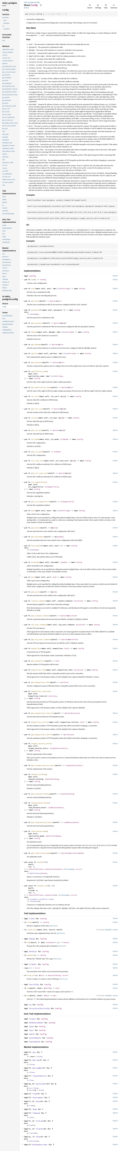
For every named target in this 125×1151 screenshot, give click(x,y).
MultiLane (32, 1141)
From (35, 1094)
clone (29, 922)
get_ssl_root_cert (39, 473)
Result (32, 869)
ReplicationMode (53, 836)
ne (28, 996)
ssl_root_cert (37, 461)
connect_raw (42, 886)
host (33, 511)
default (30, 955)
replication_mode (39, 831)
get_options (36, 362)
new (32, 280)
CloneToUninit (39, 1076)
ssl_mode (35, 439)
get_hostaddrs (37, 537)
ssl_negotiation (38, 482)
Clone (32, 918)
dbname (34, 332)
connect (40, 862)
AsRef (32, 314)
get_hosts (35, 528)
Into (60, 289)
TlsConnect (34, 901)
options (34, 353)
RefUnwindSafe (36, 1023)
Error (78, 869)
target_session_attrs (41, 744)
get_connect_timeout (40, 616)
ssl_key (34, 418)
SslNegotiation (52, 487)
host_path (35, 546)
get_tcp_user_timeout (41, 639)
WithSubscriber (40, 1144)
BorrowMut (37, 1068)
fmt (28, 942)
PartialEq (34, 984)
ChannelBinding (52, 779)
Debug (32, 939)
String (65, 289)
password (35, 310)
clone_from (32, 930)
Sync (31, 1030)
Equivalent (41, 1084)
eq (28, 988)
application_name (39, 371)
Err (30, 968)
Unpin (51, 899)
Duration (78, 601)
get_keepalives (38, 661)
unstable (108, 930)
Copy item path (40, 5)
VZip (38, 1137)
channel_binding (38, 774)
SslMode (64, 439)
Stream (69, 869)
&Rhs (46, 996)
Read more (54, 926)
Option (53, 301)
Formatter (50, 942)
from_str (31, 975)
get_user (35, 301)
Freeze (32, 1019)
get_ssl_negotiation (40, 502)
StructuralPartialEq (39, 1008)
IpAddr (59, 537)
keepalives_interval (40, 691)
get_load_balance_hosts (42, 822)
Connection (50, 869)
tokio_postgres (29, 2)
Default (33, 951)
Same (35, 1109)
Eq (30, 1005)
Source (26, 8)
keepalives (36, 648)
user (33, 289)
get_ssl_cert (37, 409)
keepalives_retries (40, 722)
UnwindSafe (34, 1042)
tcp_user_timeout (39, 625)
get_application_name (41, 387)
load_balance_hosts (40, 803)
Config (32, 276)
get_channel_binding (40, 794)
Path (36, 550)
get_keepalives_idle (40, 682)
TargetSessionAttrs (58, 748)
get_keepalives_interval (42, 713)
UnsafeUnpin (35, 1038)
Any (34, 1052)
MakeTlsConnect (35, 873)
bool (66, 648)
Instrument (38, 1097)
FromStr (33, 964)
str (59, 301)
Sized (40, 1056)
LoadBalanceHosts (55, 807)
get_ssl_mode (37, 452)
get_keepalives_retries (42, 735)
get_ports (35, 592)
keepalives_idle (38, 670)
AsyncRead (33, 899)
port (33, 577)
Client (40, 869)
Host (55, 528)
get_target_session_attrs (43, 765)
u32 (81, 722)
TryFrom (39, 1121)
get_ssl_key (36, 430)
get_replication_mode (41, 853)
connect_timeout (38, 601)
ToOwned (36, 1113)
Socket (59, 869)
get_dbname (36, 344)
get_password (37, 323)
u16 (54, 577)
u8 (36, 314)
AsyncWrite (43, 899)
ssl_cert (35, 396)
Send (31, 1026)
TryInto (39, 1129)
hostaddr (35, 562)
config (37, 2)
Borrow (36, 1060)
